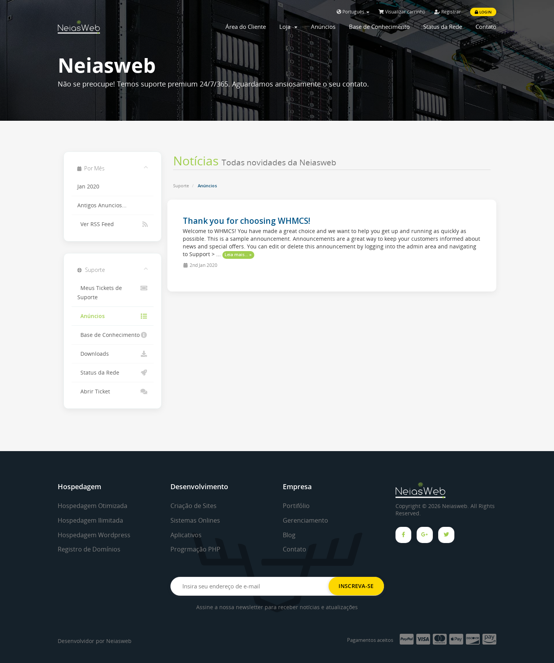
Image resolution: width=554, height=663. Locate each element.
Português (353, 11)
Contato (486, 26)
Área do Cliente (245, 26)
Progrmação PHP (195, 549)
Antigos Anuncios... (102, 205)
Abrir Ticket (112, 391)
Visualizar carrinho (402, 11)
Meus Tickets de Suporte (112, 292)
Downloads (112, 353)
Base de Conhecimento (379, 26)
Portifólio (296, 505)
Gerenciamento (305, 520)
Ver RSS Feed (112, 224)
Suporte (181, 185)
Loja (288, 26)
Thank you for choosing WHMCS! (246, 220)
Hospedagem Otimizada (92, 505)
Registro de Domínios (89, 549)
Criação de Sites (193, 505)
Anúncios (323, 26)
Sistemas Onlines (195, 520)
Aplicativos (186, 535)
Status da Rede (442, 26)
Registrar (447, 11)
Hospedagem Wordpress (94, 535)
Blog (289, 535)
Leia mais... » (238, 254)
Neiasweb (119, 641)
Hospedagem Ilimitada (90, 520)
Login (483, 12)
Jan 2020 (88, 186)
